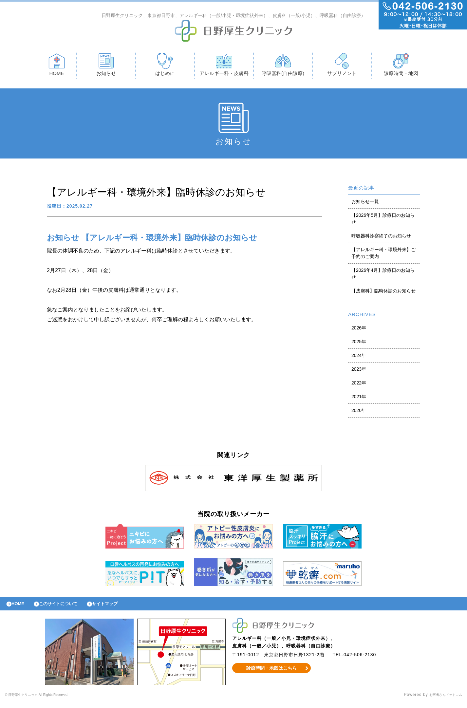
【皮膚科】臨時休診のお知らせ (383, 292)
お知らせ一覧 (365, 203)
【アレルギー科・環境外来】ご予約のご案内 (383, 255)
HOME (56, 66)
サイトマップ (120, 607)
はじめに (165, 66)
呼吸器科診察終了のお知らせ (381, 237)
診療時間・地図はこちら (272, 673)
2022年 (358, 384)
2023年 (358, 370)
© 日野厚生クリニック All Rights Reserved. (48, 700)
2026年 (358, 329)
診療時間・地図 (401, 66)
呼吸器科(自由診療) (283, 66)
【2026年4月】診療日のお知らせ (383, 275)
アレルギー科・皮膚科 (224, 66)
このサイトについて (67, 607)
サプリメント (342, 66)
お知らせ (106, 66)
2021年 (358, 398)
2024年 (358, 357)
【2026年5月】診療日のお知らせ (383, 220)
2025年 (358, 343)
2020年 (358, 412)
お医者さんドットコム (441, 700)
